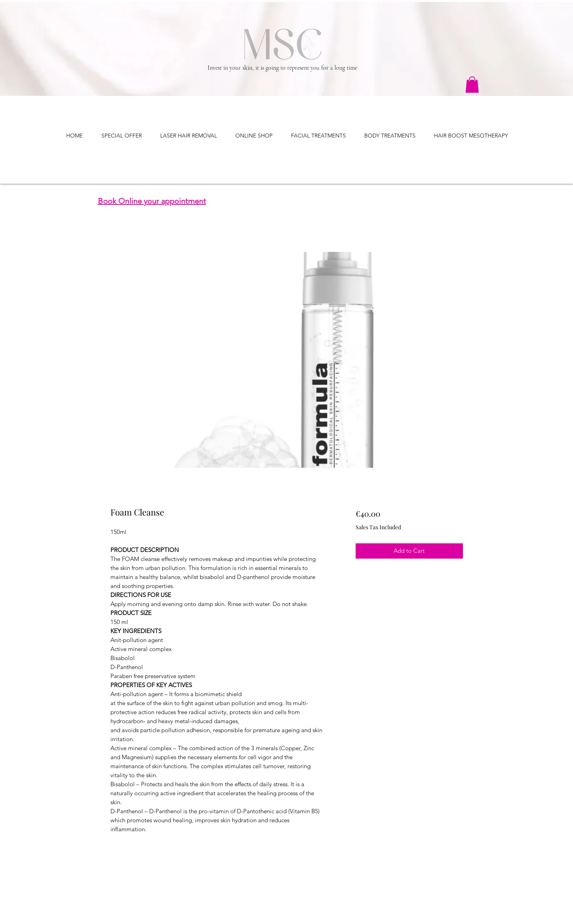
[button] (472, 84)
